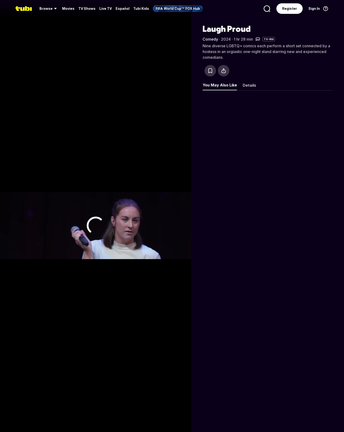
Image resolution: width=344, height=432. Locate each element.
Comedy (210, 39)
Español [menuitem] (122, 8)
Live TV (105, 8)
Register (289, 8)
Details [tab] (249, 85)
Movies (68, 8)
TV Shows (87, 8)
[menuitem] (49, 8)
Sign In (314, 8)
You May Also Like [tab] (220, 85)
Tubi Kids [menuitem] (141, 8)
